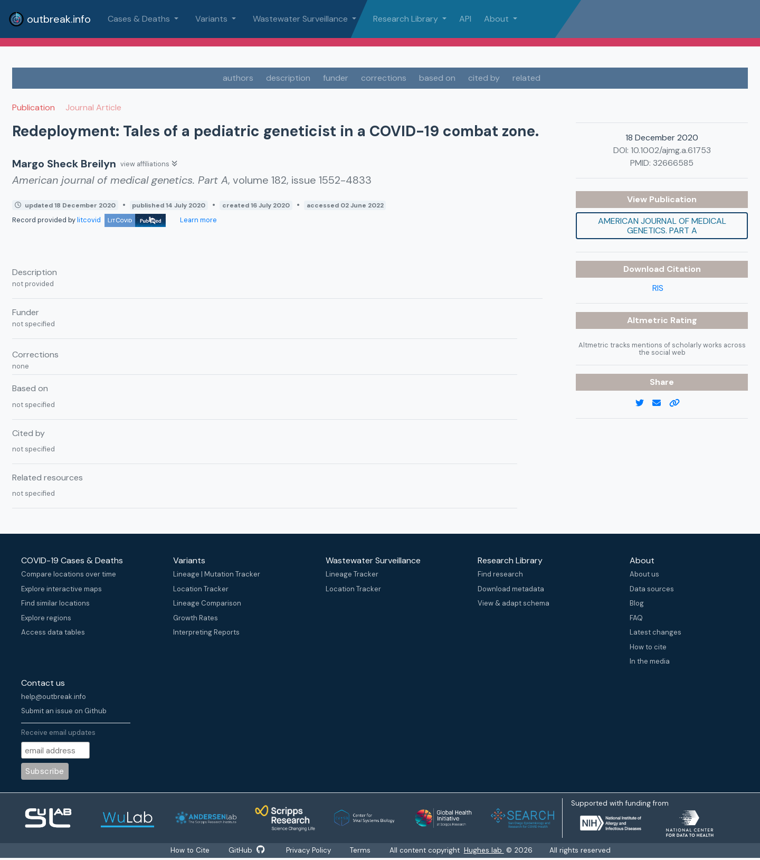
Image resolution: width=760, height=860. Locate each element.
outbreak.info (49, 19)
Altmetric (648, 320)
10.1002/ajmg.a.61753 (671, 150)
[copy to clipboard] (678, 403)
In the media (650, 661)
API (465, 18)
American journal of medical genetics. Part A (662, 225)
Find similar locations (55, 603)
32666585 (673, 162)
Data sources (652, 588)
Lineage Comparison (207, 603)
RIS (657, 288)
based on (437, 77)
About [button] (497, 18)
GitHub (245, 850)
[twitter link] (643, 403)
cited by (484, 77)
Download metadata (511, 588)
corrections (383, 77)
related (526, 77)
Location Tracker (201, 588)
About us (644, 574)
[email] (660, 403)
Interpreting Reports (206, 632)
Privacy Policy (310, 850)
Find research (500, 574)
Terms (365, 850)
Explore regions (46, 617)
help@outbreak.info (53, 696)
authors (238, 77)
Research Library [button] (406, 18)
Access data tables (53, 632)
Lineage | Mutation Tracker (216, 574)
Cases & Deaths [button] (140, 18)
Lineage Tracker (352, 574)
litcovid (121, 219)
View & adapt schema (513, 603)
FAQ (636, 617)
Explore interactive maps (61, 588)
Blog (637, 603)
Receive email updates (58, 732)
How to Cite (187, 850)
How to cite (648, 646)
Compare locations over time (68, 574)
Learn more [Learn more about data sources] (197, 219)
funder (335, 77)
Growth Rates (195, 617)
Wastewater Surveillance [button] (301, 18)
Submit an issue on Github (64, 710)
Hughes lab (489, 850)
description (288, 77)
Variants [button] (212, 18)
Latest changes (655, 632)
